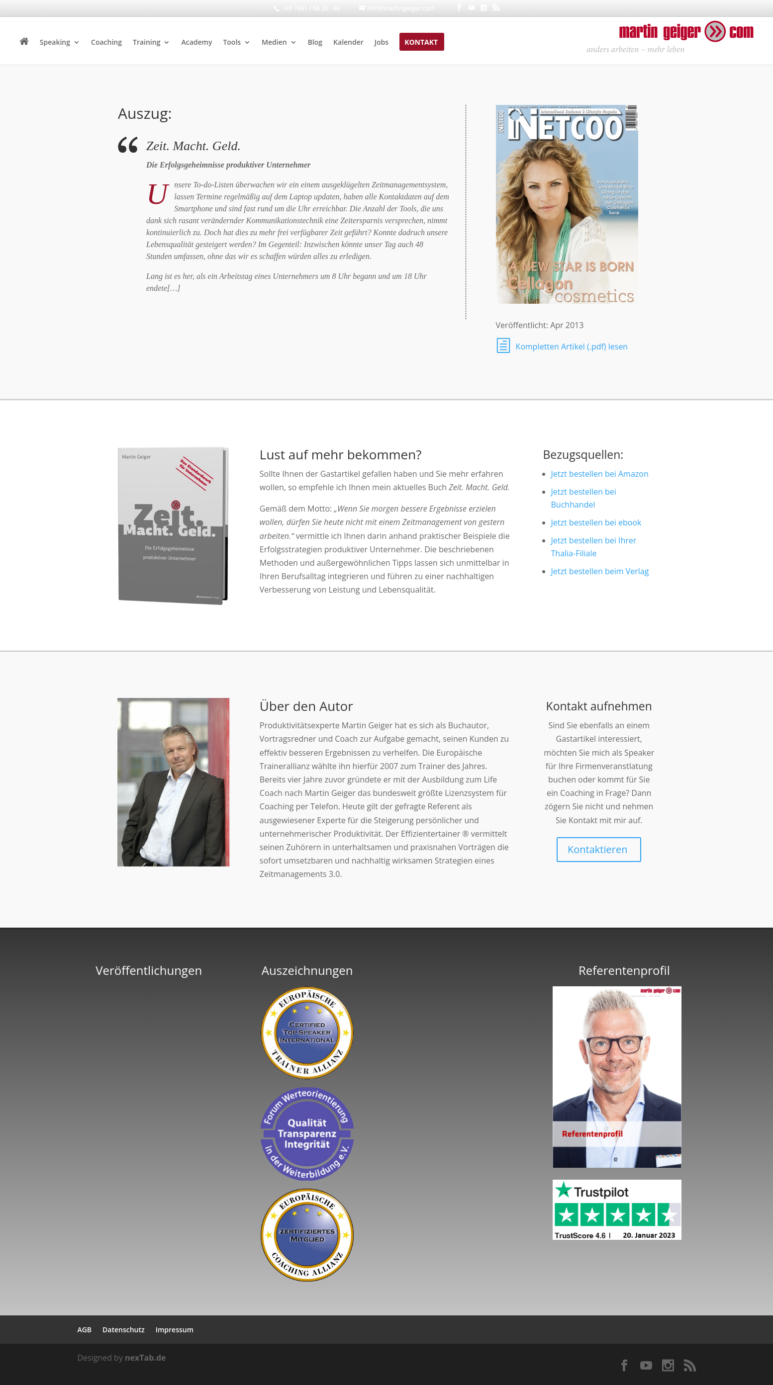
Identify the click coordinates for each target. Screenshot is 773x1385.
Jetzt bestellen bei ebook (596, 522)
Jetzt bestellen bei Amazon (600, 473)
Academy (196, 43)
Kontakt (421, 43)
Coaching (106, 43)
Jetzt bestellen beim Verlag (600, 571)
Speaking (55, 43)
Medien (274, 43)
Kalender (348, 43)
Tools (232, 43)
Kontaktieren (597, 849)
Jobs (381, 43)
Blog (315, 43)
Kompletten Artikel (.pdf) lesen (572, 346)
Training (146, 43)
